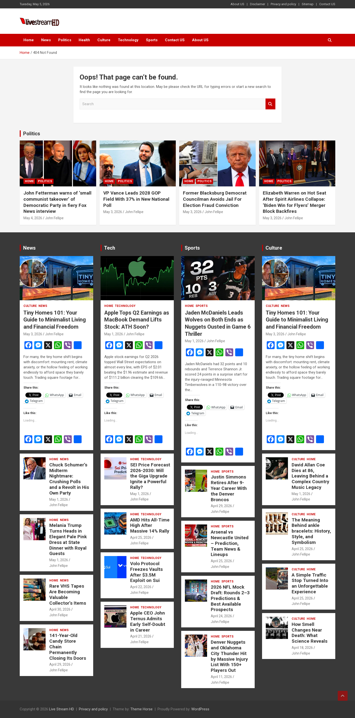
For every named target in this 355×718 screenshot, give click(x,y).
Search (270, 104)
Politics (64, 40)
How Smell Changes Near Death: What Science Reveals (309, 632)
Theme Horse (141, 709)
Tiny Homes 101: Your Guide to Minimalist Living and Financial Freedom (54, 320)
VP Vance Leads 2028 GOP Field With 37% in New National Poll (136, 199)
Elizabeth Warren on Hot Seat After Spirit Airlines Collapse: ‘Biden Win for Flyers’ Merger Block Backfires (294, 202)
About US (237, 4)
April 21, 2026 (140, 636)
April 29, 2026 (60, 664)
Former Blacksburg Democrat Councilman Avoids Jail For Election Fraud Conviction (215, 199)
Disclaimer (257, 4)
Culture (103, 40)
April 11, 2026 (221, 677)
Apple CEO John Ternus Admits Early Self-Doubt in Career (147, 621)
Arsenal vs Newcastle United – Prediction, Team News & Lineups (229, 543)
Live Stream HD (61, 709)
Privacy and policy (283, 4)
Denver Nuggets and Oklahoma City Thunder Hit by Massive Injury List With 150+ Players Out (229, 656)
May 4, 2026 (32, 218)
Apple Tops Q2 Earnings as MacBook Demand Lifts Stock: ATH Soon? (136, 320)
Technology (128, 40)
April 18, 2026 (302, 648)
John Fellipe (54, 218)
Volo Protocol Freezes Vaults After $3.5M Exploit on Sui (146, 572)
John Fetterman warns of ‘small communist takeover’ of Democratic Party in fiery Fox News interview (57, 202)
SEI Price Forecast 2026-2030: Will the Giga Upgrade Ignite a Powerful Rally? (150, 476)
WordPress (200, 709)
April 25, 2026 (140, 537)
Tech (109, 248)
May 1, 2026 (58, 499)
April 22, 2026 (140, 587)
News (46, 40)
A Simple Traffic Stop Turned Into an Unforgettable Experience (310, 583)
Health (84, 40)
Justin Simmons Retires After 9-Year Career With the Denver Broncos (229, 488)
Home (28, 40)
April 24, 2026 (221, 616)
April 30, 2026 (60, 609)
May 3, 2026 (112, 212)
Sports (152, 40)
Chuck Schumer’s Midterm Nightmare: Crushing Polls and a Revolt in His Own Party (69, 479)
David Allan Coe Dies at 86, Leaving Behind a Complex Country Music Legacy (310, 476)
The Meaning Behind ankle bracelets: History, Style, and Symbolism (311, 531)
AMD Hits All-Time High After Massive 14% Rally (150, 525)
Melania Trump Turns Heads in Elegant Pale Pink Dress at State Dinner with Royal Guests (68, 539)
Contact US (327, 4)
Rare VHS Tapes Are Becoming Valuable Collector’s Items (67, 594)
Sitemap (308, 4)
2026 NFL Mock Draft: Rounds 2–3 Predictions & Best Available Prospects (230, 598)
